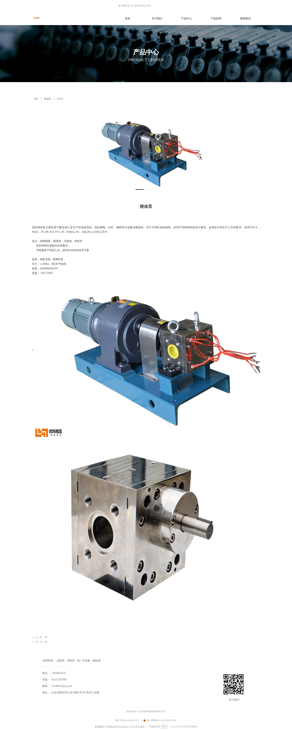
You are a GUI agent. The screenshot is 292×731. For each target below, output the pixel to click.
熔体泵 (47, 99)
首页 (36, 99)
